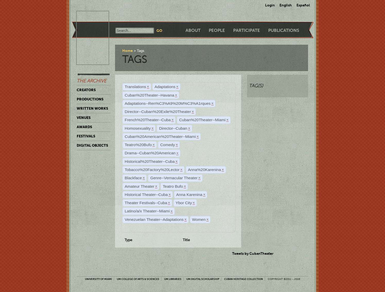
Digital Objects (92, 145)
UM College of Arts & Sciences (138, 279)
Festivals (86, 136)
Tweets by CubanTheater (253, 253)
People (217, 30)
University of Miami (98, 279)
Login (270, 5)
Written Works (92, 108)
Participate (246, 30)
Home (127, 51)
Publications (283, 30)
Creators (86, 90)
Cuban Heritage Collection (243, 279)
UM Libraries (172, 279)
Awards (84, 127)
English (285, 5)
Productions (90, 99)
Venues (84, 118)
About (193, 30)
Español (303, 5)
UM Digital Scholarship (202, 279)
